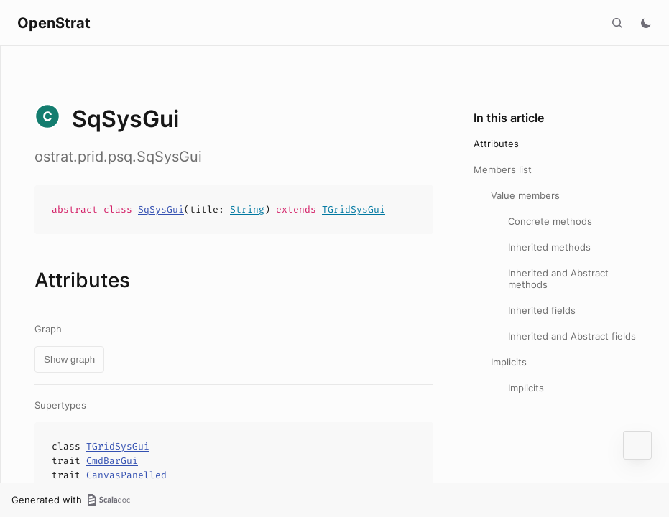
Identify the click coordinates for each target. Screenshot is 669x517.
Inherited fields (542, 310)
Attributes (496, 143)
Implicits (509, 362)
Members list (503, 169)
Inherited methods (549, 247)
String (247, 209)
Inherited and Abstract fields (572, 336)
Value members (525, 195)
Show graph (69, 359)
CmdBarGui (112, 461)
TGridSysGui (353, 209)
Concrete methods (550, 221)
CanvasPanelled (126, 475)
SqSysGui (161, 209)
